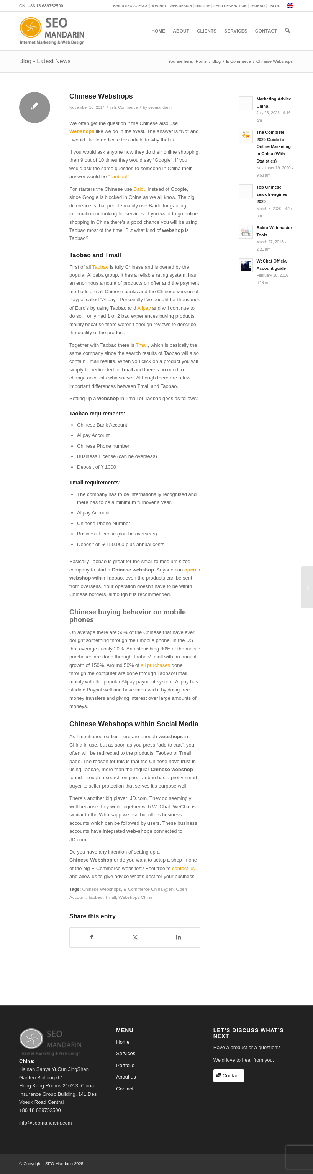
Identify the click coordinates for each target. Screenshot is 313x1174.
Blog (275, 6)
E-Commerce (126, 107)
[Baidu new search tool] (307, 587)
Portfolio (125, 1065)
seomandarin (160, 107)
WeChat (158, 6)
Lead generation (229, 6)
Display (202, 6)
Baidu (140, 189)
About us (126, 1077)
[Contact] (228, 1075)
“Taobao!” (118, 176)
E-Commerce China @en (148, 889)
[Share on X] (134, 937)
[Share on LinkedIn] (178, 937)
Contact (124, 1089)
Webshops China (135, 897)
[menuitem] (131, 6)
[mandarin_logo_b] (51, 31)
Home (122, 1042)
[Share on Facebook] (91, 937)
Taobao (257, 6)
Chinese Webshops (101, 889)
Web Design (181, 6)
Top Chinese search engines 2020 (271, 194)
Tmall (142, 345)
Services (125, 1053)
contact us (183, 868)
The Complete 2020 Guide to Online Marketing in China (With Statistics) (273, 146)
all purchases (155, 665)
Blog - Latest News (44, 61)
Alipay (144, 308)
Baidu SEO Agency (130, 6)
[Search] (287, 31)
